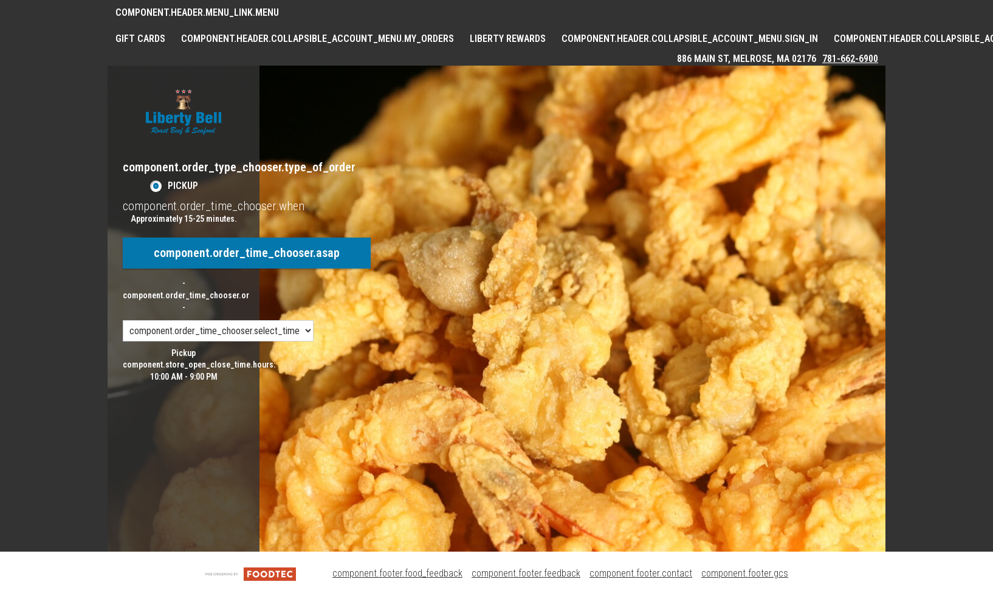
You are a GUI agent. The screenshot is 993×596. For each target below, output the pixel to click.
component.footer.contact (640, 573)
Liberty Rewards (508, 38)
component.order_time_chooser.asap (247, 252)
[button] (183, 112)
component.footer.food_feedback (397, 573)
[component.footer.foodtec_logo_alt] (250, 573)
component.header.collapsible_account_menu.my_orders (317, 38)
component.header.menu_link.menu (197, 12)
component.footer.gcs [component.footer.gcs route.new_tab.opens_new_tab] (744, 573)
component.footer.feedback (526, 573)
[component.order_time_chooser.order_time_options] (218, 330)
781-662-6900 (850, 58)
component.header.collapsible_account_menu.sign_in (690, 38)
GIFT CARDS (140, 38)
